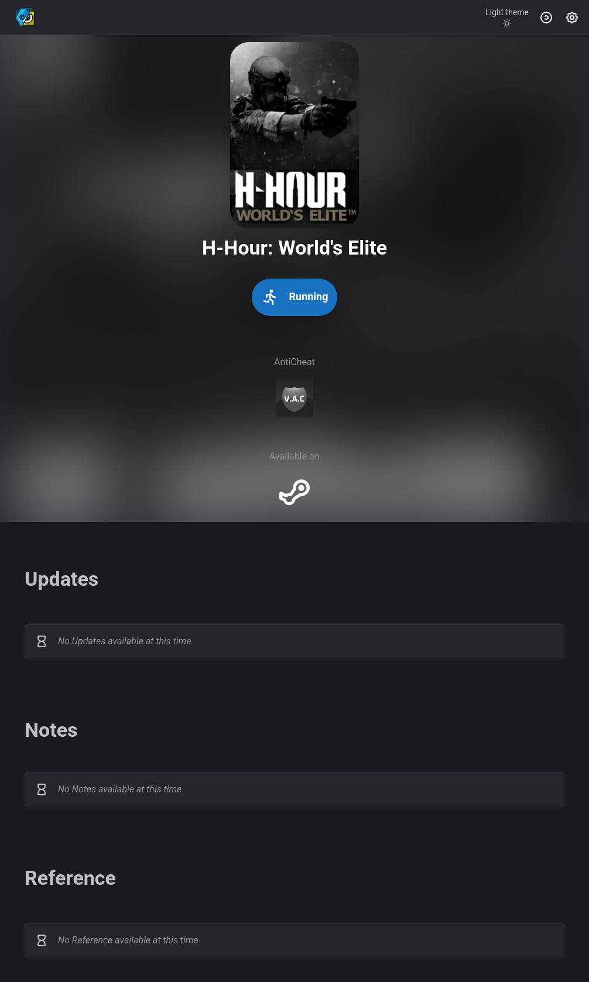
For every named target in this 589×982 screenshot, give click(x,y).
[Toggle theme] (507, 17)
